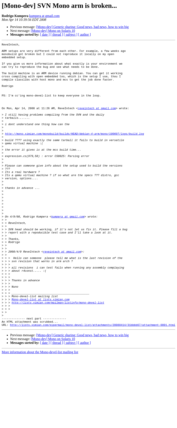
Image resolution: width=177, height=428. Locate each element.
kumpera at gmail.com (44, 16)
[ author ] (84, 34)
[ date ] (45, 34)
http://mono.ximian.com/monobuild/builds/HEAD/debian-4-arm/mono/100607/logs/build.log (74, 152)
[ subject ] (70, 34)
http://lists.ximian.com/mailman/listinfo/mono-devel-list (58, 355)
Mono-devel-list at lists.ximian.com (41, 351)
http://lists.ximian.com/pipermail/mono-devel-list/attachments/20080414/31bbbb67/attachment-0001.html (92, 381)
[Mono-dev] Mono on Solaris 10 (53, 30)
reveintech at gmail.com (97, 121)
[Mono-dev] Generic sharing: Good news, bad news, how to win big (82, 27)
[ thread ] (56, 34)
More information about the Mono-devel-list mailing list (40, 409)
